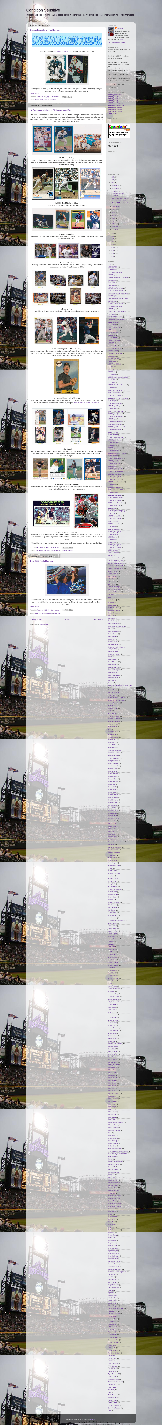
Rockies (111, 1232)
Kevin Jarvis (112, 1038)
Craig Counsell (113, 760)
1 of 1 (110, 264)
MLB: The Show (113, 1127)
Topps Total (112, 1348)
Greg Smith (112, 884)
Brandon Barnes (113, 667)
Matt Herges (112, 1083)
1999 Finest (112, 361)
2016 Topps (112, 508)
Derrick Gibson (113, 800)
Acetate (110, 555)
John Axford (112, 981)
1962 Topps (112, 269)
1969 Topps (112, 275)
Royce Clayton (113, 1245)
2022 (112, 177)
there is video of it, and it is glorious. (87, 403)
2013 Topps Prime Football (117, 453)
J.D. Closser (112, 912)
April (114, 221)
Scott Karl (111, 1277)
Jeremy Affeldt (113, 962)
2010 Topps (112, 387)
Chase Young (112, 726)
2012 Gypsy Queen (115, 109)
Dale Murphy (112, 771)
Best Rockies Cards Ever (116, 626)
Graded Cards (113, 878)
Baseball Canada (114, 610)
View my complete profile (116, 42)
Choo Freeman (113, 732)
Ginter (110, 868)
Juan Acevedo (113, 1020)
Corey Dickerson (113, 758)
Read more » (34, 93)
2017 (112, 239)
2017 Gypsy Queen (114, 518)
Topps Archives (113, 1337)
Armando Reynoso (114, 592)
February (115, 227)
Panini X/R (111, 1167)
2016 (112, 242)
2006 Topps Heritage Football (118, 377)
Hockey (110, 899)
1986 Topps (112, 309)
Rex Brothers (112, 1217)
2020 (112, 183)
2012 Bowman (113, 408)
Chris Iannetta (113, 737)
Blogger (92, 1419)
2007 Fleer (112, 379)
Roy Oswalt (112, 1243)
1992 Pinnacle (113, 332)
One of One (112, 1156)
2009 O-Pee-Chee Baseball (117, 385)
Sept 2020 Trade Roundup (41, 561)
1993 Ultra (111, 335)
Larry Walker (112, 1062)
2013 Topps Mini (113, 450)
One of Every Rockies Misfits (117, 1154)
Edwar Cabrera (113, 823)
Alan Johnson (112, 576)
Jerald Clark (112, 960)
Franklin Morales (113, 850)
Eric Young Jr (112, 834)
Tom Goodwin (113, 1327)
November (116, 188)
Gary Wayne (112, 863)
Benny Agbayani (113, 623)
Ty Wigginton (112, 1371)
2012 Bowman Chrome (116, 411)
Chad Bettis (112, 713)
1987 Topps (112, 314)
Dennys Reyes (113, 797)
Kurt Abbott (112, 1049)
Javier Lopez (112, 933)
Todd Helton (112, 1321)
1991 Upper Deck (114, 330)
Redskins (53, 100)
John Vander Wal (114, 988)
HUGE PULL (112, 905)
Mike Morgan (112, 1112)
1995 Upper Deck (114, 340)
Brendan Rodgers (114, 670)
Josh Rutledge (113, 1017)
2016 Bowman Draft (114, 495)
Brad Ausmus (112, 659)
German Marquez (114, 865)
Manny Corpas (113, 1067)
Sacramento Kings (114, 1261)
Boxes (110, 656)
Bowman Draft (113, 651)
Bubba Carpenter (114, 692)
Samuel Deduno (113, 1264)
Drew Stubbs (112, 813)
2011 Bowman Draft (114, 393)
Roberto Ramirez (114, 1230)
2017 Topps (112, 526)
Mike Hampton (113, 1099)
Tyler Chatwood (113, 1374)
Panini (110, 1159)
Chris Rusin (112, 747)
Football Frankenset (114, 847)
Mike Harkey (112, 1101)
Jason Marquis (113, 928)
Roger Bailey (112, 1235)
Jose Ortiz (111, 1009)
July (114, 212)
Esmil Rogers (112, 836)
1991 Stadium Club (114, 327)
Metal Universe (113, 1091)
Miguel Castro (113, 1096)
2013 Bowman (113, 435)
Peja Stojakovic (113, 1169)
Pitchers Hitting (55, 550)
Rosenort (121, 28)
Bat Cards (111, 615)
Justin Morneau (113, 1030)
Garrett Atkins (112, 857)
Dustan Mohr (112, 815)
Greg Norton (112, 881)
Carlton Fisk (112, 705)
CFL (41, 100)
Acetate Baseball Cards (116, 560)
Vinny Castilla (112, 1384)
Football (111, 844)
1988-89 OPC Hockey (115, 317)
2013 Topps (112, 445)
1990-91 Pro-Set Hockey (116, 319)
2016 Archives (113, 492)
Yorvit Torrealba (113, 1405)
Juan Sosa (111, 1025)
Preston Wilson (113, 1185)
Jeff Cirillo (111, 947)
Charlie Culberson (114, 721)
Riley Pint (111, 1222)
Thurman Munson (67, 550)
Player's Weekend (114, 1182)
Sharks (110, 1290)
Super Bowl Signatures (115, 1308)
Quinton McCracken (114, 1195)
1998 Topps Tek (113, 359)
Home (67, 619)
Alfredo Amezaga (114, 587)
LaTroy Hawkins (113, 1065)
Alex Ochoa (112, 579)
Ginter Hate (112, 871)
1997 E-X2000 (113, 345)
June (114, 215)
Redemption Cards (114, 1206)
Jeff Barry (111, 944)
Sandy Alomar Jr (113, 1266)
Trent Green (112, 1355)
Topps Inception (113, 1340)
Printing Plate (112, 1188)
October (115, 191)
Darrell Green (112, 776)
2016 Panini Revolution (116, 503)
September (116, 206)
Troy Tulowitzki (113, 1363)
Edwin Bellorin (113, 826)
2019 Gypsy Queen (114, 545)
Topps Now (112, 1345)
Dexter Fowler (113, 802)
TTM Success (113, 1366)
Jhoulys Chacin (113, 965)
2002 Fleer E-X (113, 369)
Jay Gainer (112, 936)
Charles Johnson (114, 716)
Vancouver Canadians (115, 1382)
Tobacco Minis (113, 1319)
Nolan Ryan (112, 1146)
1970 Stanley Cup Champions (118, 277)
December (116, 185)
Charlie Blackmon (114, 719)
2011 (112, 256)
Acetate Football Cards (115, 566)
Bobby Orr (111, 639)
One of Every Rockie (115, 1148)
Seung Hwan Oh (113, 1287)
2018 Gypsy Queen (114, 532)
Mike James (112, 1104)
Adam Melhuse (113, 571)
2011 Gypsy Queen (115, 111)
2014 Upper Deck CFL (115, 471)
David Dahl (112, 787)
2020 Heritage (113, 550)
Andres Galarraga (114, 589)
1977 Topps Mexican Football (118, 298)
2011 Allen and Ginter (115, 390)
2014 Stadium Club (114, 463)
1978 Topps (112, 301)
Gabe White (112, 855)
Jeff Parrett (112, 952)
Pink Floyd (111, 1177)
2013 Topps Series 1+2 (116, 105)
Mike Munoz (112, 1114)
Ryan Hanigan (113, 1248)
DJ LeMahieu (112, 805)
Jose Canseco (113, 1004)
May (114, 218)
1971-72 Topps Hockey (116, 290)
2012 (112, 253)
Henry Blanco (112, 897)
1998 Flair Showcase (115, 353)
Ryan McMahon (113, 1253)
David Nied (112, 792)
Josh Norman (112, 1015)
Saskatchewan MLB (114, 1269)
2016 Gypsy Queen (115, 97)
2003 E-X (111, 372)
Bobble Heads (113, 634)
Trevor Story (112, 1358)
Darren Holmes (113, 781)
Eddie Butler (112, 821)
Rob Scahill (112, 1227)
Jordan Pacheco (113, 999)
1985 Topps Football (115, 306)
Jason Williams (113, 931)
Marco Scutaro (113, 1070)
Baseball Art (112, 605)
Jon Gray (47, 550)
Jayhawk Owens (113, 939)
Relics (110, 1214)
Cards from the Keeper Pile (117, 698)
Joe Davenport (113, 970)
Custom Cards (113, 768)
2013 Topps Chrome (115, 448)
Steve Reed (112, 1303)
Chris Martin (112, 739)
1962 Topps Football (115, 272)
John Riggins (112, 986)
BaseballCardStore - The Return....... (46, 30)
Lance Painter (113, 1059)
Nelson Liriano (113, 1138)
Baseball (111, 602)
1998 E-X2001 (113, 351)
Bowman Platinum (114, 654)
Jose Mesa (112, 1007)
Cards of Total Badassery (116, 700)
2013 (112, 250)
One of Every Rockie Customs (118, 1151)
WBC (110, 1392)
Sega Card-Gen (113, 1285)
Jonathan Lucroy (113, 996)
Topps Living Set (113, 1342)
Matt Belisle (112, 1080)
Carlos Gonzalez (113, 703)
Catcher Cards (113, 708)
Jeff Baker (111, 941)
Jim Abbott (111, 968)
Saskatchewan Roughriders (117, 1272)
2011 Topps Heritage (115, 403)
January (115, 229)
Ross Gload (112, 1240)
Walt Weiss (112, 1387)
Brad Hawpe (112, 664)
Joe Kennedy (112, 975)
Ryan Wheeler (113, 1258)
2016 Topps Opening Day (116, 511)
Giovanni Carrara (114, 873)
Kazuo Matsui (112, 1036)
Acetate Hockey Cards (115, 568)
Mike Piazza (112, 1120)
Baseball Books (113, 608)
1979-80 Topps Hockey (116, 303)
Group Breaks (113, 886)
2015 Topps (112, 484)
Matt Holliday (112, 1085)
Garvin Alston (112, 860)
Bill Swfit (111, 628)
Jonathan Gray (113, 994)
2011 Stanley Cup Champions (118, 398)
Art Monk (111, 594)
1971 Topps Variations (115, 288)
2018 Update (112, 542)
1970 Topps (112, 280)
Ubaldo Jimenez (113, 1379)
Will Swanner (112, 1397)
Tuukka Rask (112, 1368)
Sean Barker (112, 1279)
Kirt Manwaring (113, 1046)
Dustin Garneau (113, 818)
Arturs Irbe (111, 597)
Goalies (46, 100)
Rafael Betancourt (114, 1198)
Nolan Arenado (113, 1143)
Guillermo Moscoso (114, 889)
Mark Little (111, 1075)
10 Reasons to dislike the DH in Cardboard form (51, 110)
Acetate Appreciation (115, 558)
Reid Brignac (112, 1211)
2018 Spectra (112, 537)
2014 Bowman (113, 456)
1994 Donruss (113, 338)
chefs (110, 729)
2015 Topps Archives (115, 487)
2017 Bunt (111, 513)
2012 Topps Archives (115, 421)
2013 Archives (113, 432)
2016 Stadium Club (114, 505)
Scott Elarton (112, 1274)
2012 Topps (112, 419)
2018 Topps (112, 539)
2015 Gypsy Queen (115, 99)
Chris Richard (112, 745)
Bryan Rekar (112, 690)
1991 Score (112, 325)
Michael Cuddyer (114, 1093)
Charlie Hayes (113, 724)
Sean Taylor (112, 1282)
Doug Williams (113, 808)
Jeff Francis (112, 949)
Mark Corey (112, 1072)
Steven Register (113, 1306)
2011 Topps (112, 400)
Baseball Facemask (114, 613)
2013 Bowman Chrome (116, 437)
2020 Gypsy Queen (114, 547)
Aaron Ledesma (113, 552)
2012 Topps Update (114, 429)
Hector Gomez (113, 894)
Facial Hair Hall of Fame (116, 842)
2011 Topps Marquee (115, 406)
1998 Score (112, 356)
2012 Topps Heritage (115, 424)
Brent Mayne (112, 672)
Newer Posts (36, 619)
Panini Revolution (114, 1164)
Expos (110, 839)
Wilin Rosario (112, 1395)
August (115, 209)
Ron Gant (111, 1237)
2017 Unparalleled (114, 529)
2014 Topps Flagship (115, 103)
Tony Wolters (112, 1334)
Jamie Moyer (112, 918)
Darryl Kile (111, 784)
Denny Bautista (113, 795)
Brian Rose (112, 680)
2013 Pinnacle (113, 442)
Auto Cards (112, 600)
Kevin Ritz (111, 1041)
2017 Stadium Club (114, 524)
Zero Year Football (114, 1408)
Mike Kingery (112, 1106)
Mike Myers (112, 1117)
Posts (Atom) (43, 624)
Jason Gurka (112, 926)
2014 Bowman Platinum (116, 458)
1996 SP (111, 343)
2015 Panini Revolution (116, 482)
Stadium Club (112, 1295)
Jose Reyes (112, 1012)
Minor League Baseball (116, 1122)
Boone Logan (112, 642)
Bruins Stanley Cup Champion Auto (120, 685)
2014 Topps (112, 466)
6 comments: (55, 547)
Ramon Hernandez (114, 1203)
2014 (112, 247)
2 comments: (55, 610)
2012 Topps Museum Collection (118, 427)
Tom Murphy (112, 1329)
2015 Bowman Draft (114, 474)
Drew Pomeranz (113, 810)
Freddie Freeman (114, 852)
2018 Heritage (113, 534)
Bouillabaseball (113, 644)
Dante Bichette (113, 774)
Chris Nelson (112, 742)
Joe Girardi (112, 973)
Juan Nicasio (112, 1023)
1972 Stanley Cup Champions (118, 293)
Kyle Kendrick (113, 1054)
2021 (112, 180)
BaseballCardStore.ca (61, 51)
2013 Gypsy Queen (115, 107)
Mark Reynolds (113, 1078)
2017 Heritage (113, 521)
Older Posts (98, 619)
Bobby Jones (112, 636)
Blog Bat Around (113, 631)
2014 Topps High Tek (115, 469)
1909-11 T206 (113, 267)
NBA (110, 1133)
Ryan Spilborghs (113, 1256)
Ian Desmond (112, 907)
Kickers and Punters (115, 1044)
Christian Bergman (114, 750)
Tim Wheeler (112, 1316)
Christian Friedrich (114, 753)
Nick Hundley (112, 1141)
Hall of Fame (112, 892)
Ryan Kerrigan (113, 1251)
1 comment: (55, 97)
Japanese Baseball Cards (116, 920)
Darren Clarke (113, 779)
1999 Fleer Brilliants (114, 364)
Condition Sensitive (43, 10)
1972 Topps (112, 296)
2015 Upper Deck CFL (115, 490)
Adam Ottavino (113, 573)
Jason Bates (112, 923)
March (114, 224)
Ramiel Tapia (112, 1201)
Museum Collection (114, 1130)
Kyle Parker (112, 1057)
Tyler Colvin (112, 1376)
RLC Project (112, 1224)
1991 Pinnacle (113, 322)
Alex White (112, 584)
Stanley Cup (112, 1298)
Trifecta (110, 1361)
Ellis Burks (111, 831)
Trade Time (57, 613)
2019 (112, 233)
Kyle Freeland (113, 1051)
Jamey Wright (112, 915)
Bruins (37, 100)
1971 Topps (39, 550)
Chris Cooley (112, 734)
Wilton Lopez (112, 1400)
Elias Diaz (111, 829)
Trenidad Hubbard (114, 1353)
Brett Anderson (113, 678)
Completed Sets (113, 755)
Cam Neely (112, 695)
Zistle (121, 39)
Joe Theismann (113, 978)
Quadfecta (111, 1193)
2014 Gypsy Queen (115, 101)
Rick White (112, 1219)
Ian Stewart (112, 910)
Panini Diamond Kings (115, 1161)
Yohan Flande (113, 1403)
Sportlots (111, 1293)
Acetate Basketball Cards (116, 563)
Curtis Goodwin (113, 763)
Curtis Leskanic (113, 766)
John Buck (111, 983)
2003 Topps (112, 374)
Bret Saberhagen (114, 675)
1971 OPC (111, 283)
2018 (112, 236)
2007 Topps (112, 382)
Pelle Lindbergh (113, 1172)
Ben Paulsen (112, 618)
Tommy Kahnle (113, 1332)
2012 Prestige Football (115, 416)
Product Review (113, 1190)
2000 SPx (111, 366)
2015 (112, 244)
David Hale (112, 789)
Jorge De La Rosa (114, 1002)
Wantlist (111, 1390)
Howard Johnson (114, 902)
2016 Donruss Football (115, 498)
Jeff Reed (111, 954)
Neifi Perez (112, 1135)
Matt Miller (111, 1088)
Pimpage (111, 1175)
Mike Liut (111, 1109)
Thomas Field (112, 1311)
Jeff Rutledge (112, 957)
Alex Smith (112, 581)
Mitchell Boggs (113, 1125)
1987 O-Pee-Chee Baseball (117, 311)
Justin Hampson (113, 1028)
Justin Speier (112, 1033)
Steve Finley (112, 1300)
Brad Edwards (113, 662)
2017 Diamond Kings (115, 516)
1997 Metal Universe (115, 348)
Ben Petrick (112, 621)
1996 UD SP (112, 113)
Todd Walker (112, 1324)
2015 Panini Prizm (114, 479)
